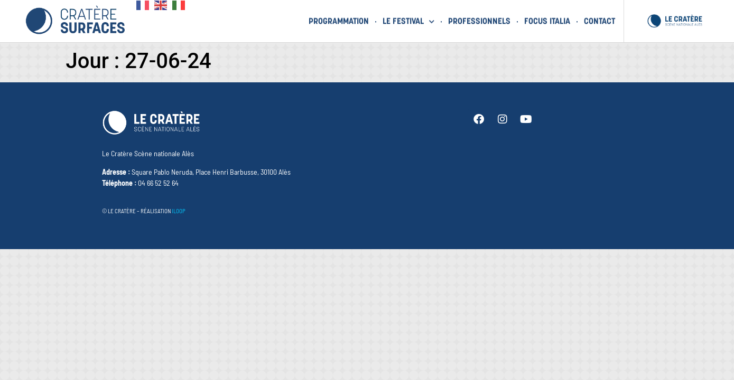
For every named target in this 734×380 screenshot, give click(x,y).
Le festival (408, 20)
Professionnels (479, 20)
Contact (599, 20)
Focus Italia (547, 20)
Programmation (339, 20)
